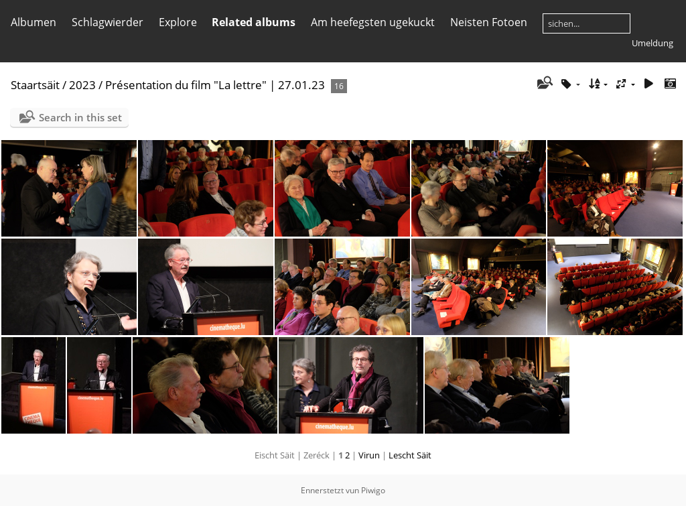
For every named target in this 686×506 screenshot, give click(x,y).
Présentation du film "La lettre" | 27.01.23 (215, 84)
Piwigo (373, 490)
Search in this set (80, 117)
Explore (178, 22)
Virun (369, 455)
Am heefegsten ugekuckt (373, 22)
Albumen (33, 22)
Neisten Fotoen (488, 22)
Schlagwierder (107, 22)
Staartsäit (35, 84)
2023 (82, 84)
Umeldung (652, 43)
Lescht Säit (410, 455)
